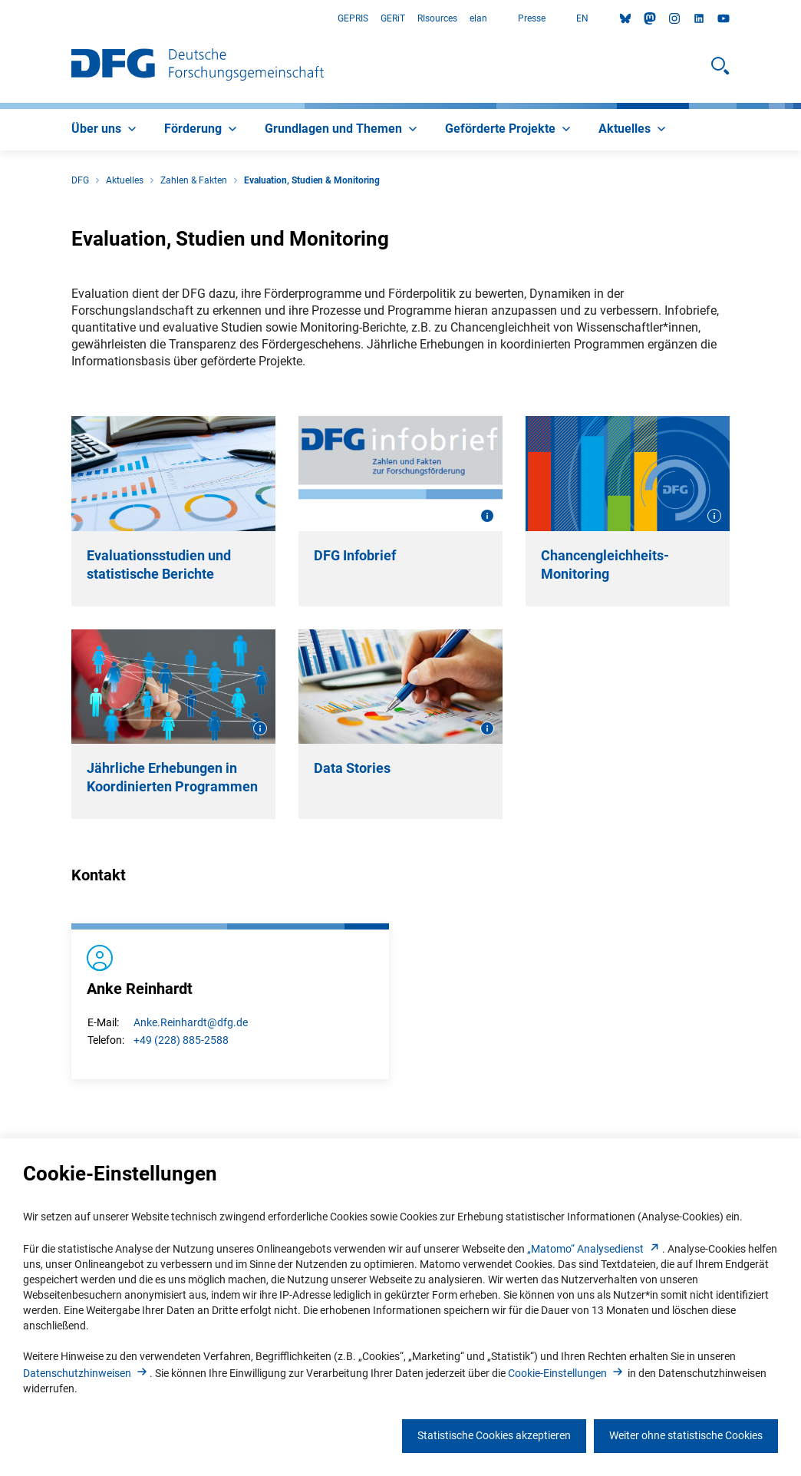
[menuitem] (105, 130)
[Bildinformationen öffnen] (487, 515)
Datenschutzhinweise (86, 1373)
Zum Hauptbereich (0, 18)
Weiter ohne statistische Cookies (686, 1435)
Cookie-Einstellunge (566, 1373)
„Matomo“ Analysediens (594, 1249)
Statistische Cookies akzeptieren (494, 1435)
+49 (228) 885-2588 (181, 1040)
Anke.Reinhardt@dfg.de (191, 1022)
